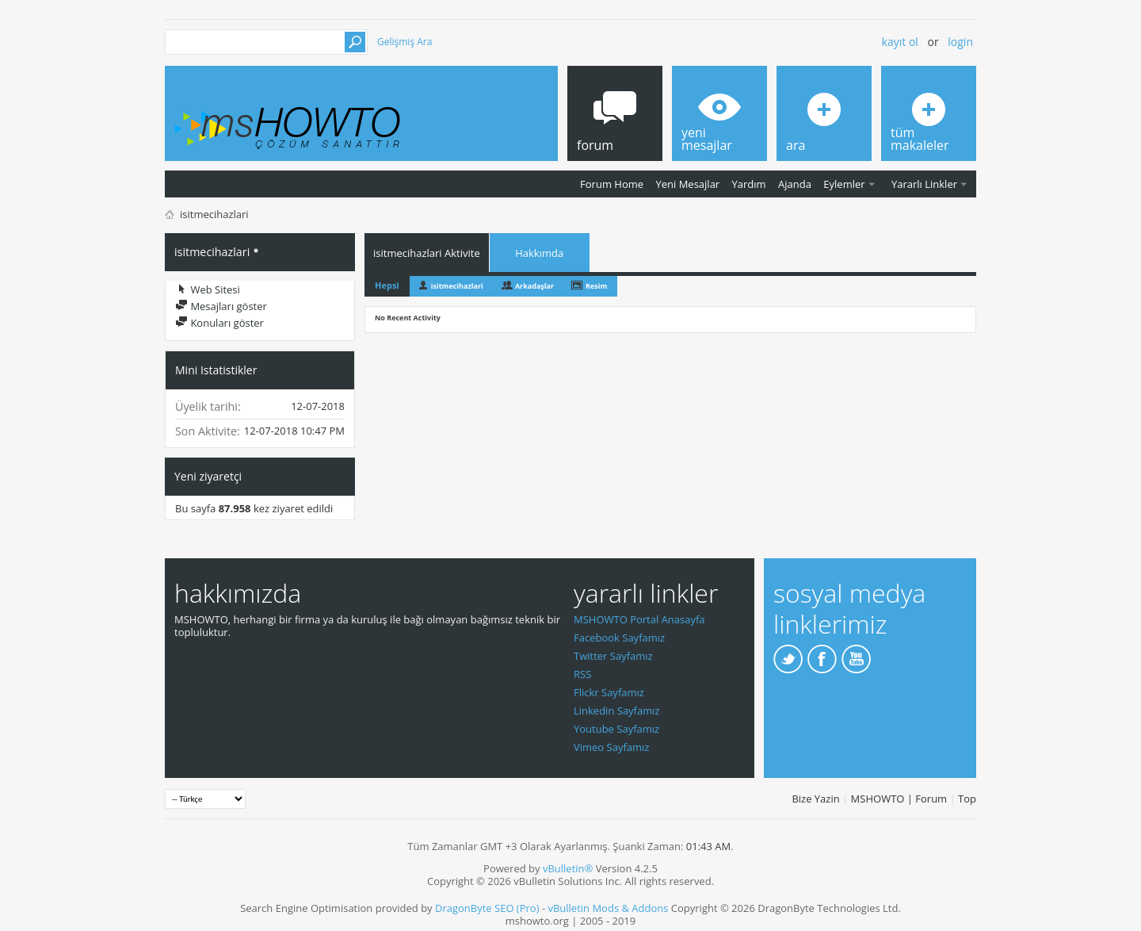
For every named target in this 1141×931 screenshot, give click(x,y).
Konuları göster (219, 323)
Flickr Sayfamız (609, 692)
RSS (582, 674)
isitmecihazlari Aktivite (426, 253)
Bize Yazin (815, 798)
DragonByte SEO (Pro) (487, 908)
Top (967, 798)
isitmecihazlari (457, 286)
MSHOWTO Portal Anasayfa (639, 619)
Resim (596, 286)
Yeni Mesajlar (687, 184)
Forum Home (611, 184)
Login (960, 41)
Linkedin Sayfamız (617, 710)
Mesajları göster (221, 306)
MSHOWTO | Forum (899, 798)
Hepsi (387, 285)
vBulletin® (568, 868)
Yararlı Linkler (924, 184)
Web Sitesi (207, 289)
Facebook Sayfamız (619, 637)
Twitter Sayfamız (613, 656)
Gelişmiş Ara (404, 41)
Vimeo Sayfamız (611, 747)
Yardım (749, 184)
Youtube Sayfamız (616, 729)
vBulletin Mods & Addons (608, 908)
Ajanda (794, 184)
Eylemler (843, 184)
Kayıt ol (900, 41)
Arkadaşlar (534, 286)
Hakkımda (539, 253)
